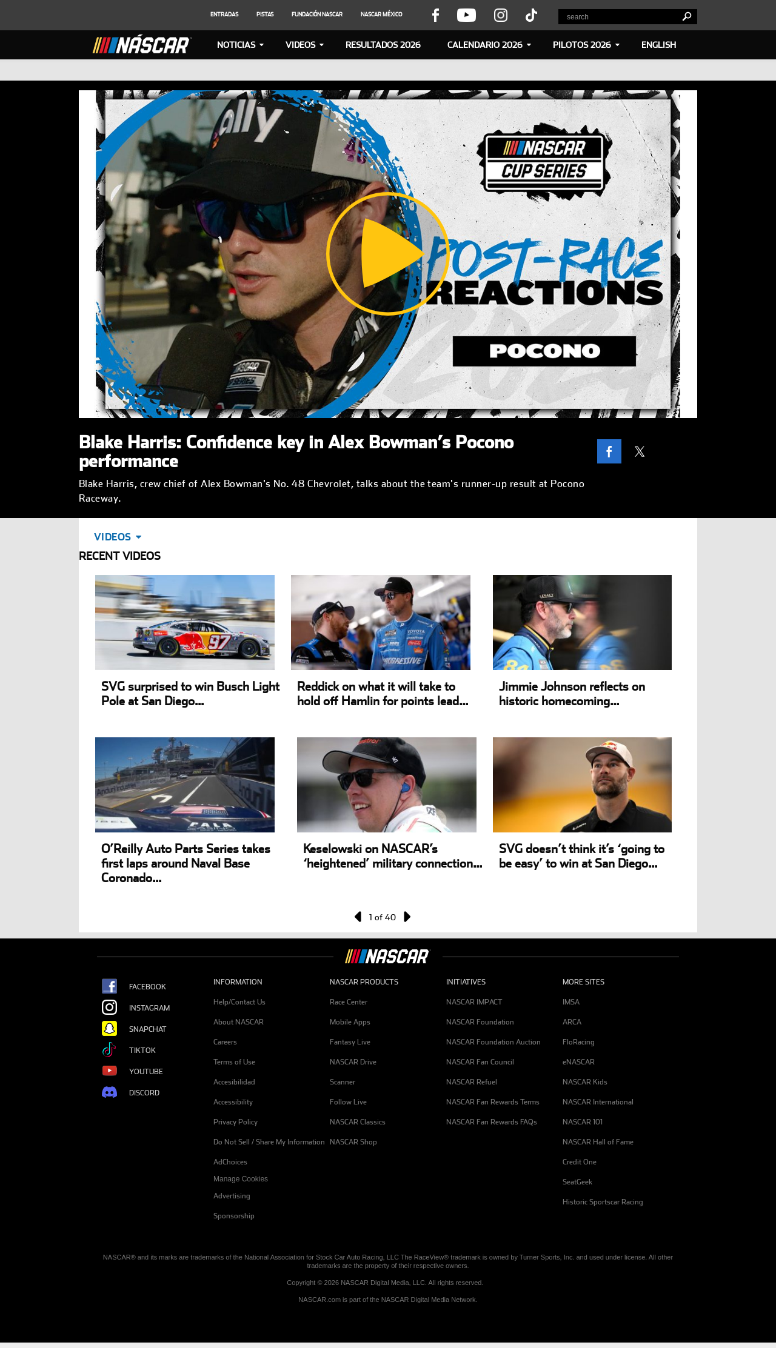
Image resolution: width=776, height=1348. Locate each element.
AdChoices (230, 1162)
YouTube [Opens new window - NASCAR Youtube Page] (127, 1071)
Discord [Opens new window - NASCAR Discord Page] (126, 1093)
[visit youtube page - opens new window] (466, 14)
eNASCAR (579, 1062)
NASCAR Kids (585, 1082)
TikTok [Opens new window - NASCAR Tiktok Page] (124, 1050)
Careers (225, 1042)
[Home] (147, 42)
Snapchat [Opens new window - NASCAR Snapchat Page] (129, 1029)
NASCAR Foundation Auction (493, 1042)
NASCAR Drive (353, 1062)
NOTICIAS (236, 45)
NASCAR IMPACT (474, 1002)
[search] (686, 16)
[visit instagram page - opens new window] (501, 14)
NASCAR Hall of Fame (598, 1142)
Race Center (348, 1002)
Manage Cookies (240, 1179)
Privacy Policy (235, 1122)
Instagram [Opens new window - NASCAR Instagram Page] (131, 1008)
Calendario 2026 (485, 45)
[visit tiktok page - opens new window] (531, 14)
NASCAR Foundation (480, 1022)
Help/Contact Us (239, 1002)
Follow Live (348, 1102)
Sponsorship (234, 1216)
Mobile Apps (350, 1022)
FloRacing (579, 1042)
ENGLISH (658, 45)
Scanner (342, 1082)
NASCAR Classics (358, 1122)
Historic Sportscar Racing (603, 1202)
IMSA (571, 1002)
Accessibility (233, 1102)
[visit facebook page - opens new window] (435, 14)
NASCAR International (598, 1102)
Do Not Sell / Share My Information (269, 1142)
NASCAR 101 (583, 1122)
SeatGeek (577, 1182)
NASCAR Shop (353, 1142)
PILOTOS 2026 (582, 45)
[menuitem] (271, 1179)
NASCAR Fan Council (480, 1062)
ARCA (572, 1022)
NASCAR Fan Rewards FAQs (491, 1122)
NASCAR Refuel (471, 1082)
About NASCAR (238, 1022)
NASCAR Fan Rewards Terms (493, 1102)
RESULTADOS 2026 (383, 45)
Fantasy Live (350, 1042)
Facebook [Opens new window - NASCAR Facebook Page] (129, 987)
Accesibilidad (234, 1082)
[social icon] (224, 14)
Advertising (231, 1196)
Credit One (580, 1162)
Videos (300, 45)
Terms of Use (234, 1062)
